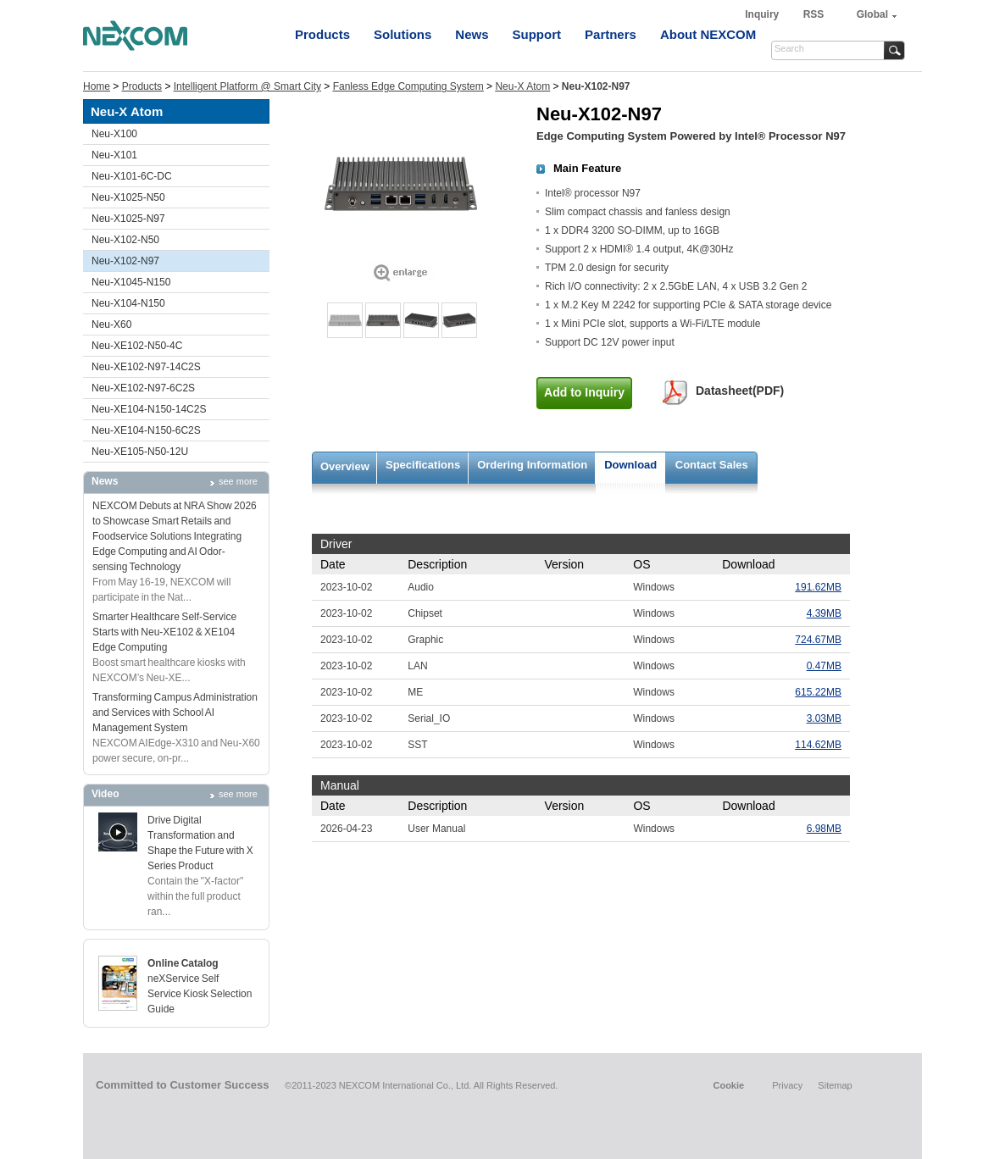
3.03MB (824, 718)
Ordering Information (532, 464)
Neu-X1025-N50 (128, 197)
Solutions (402, 34)
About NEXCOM (708, 34)
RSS (814, 14)
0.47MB (824, 666)
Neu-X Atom (522, 86)
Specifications (423, 464)
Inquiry (763, 14)
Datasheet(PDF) (740, 390)
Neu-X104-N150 (128, 303)
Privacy (787, 1085)
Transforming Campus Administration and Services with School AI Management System (175, 712)
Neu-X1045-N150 (131, 282)
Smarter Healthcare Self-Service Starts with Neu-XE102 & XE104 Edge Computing (164, 632)
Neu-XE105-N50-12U (140, 452)
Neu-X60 (111, 324)
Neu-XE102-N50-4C (137, 346)
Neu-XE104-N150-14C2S (149, 409)
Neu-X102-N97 (125, 261)
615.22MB (818, 692)
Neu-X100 (114, 134)
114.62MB (818, 745)
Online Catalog (183, 963)
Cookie (728, 1085)
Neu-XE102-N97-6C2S (143, 388)
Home (96, 86)
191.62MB (818, 587)
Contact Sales (711, 464)
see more (238, 481)
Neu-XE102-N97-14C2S (146, 367)
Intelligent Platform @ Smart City (247, 86)
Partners (610, 34)
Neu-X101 (114, 155)
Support (537, 34)
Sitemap (835, 1085)
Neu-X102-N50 (125, 240)
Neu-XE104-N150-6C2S (146, 430)
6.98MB (824, 829)
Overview (344, 466)
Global (872, 14)
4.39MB (824, 613)
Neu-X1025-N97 (128, 219)
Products (322, 34)
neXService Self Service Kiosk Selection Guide (199, 994)
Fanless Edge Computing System (408, 86)
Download (630, 464)
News (471, 34)
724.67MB (818, 640)
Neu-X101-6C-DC (132, 176)
